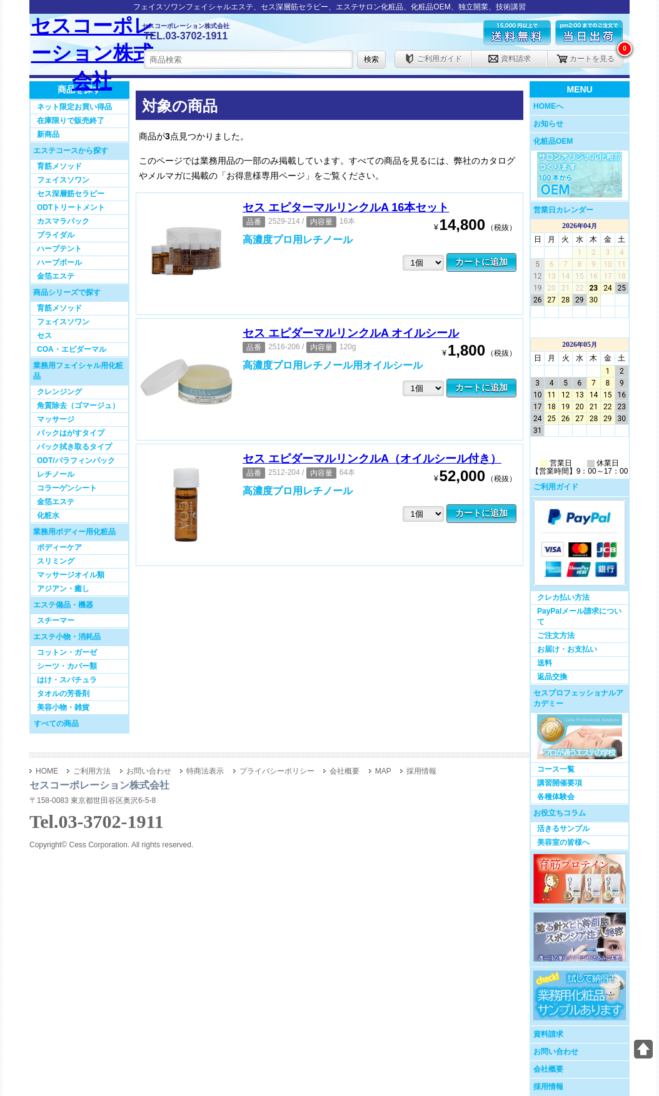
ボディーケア (59, 547)
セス (44, 335)
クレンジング (59, 391)
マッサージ (55, 419)
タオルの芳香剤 (63, 693)
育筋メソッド (59, 166)
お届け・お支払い (567, 649)
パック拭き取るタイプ (74, 446)
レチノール (55, 474)
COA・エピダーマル (71, 349)
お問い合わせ (555, 1051)
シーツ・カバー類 (67, 666)
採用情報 (548, 1086)
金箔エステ (55, 276)
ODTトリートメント (71, 207)
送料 (544, 663)
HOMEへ (548, 106)
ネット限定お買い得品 (74, 106)
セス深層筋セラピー (70, 193)
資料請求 (509, 58)
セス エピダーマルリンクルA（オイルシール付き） (372, 458)
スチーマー (55, 620)
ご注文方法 (556, 635)
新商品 (48, 134)
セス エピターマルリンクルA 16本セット (346, 207)
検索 (371, 59)
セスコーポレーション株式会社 (92, 44)
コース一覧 (556, 769)
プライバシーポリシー (276, 771)
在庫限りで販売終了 (70, 120)
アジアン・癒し (63, 588)
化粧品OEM (553, 141)
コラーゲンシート (67, 488)
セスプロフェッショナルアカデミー (578, 698)
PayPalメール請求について (579, 616)
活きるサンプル (563, 828)
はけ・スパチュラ (67, 679)
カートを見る (585, 58)
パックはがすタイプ (70, 433)
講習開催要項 (559, 783)
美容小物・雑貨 (63, 707)
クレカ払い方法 (563, 597)
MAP (383, 771)
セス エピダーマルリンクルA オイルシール (351, 333)
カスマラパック (63, 221)
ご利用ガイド (433, 58)
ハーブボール (59, 262)
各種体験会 (556, 796)
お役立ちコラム (559, 813)
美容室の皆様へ (563, 842)
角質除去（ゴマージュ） (78, 405)
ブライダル (55, 235)
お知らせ (548, 123)
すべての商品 (56, 723)
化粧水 (48, 515)
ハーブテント (59, 248)
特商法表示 (205, 771)
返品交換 (552, 676)
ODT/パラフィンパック (76, 460)
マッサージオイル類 (70, 574)
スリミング (55, 561)
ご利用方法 (92, 771)
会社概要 (548, 1069)
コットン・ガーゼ (67, 652)
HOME (47, 771)
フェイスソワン (63, 180)
